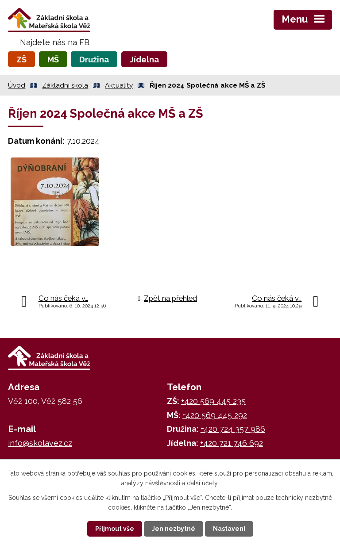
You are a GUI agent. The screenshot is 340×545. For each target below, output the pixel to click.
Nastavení (229, 528)
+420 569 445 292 (214, 415)
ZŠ (21, 59)
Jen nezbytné (173, 528)
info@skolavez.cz (40, 443)
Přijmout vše (114, 528)
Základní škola (65, 85)
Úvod (16, 85)
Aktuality (119, 85)
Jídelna (144, 59)
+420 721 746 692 (231, 443)
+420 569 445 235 (213, 401)
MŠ (53, 59)
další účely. (203, 483)
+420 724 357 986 (233, 429)
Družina (94, 59)
